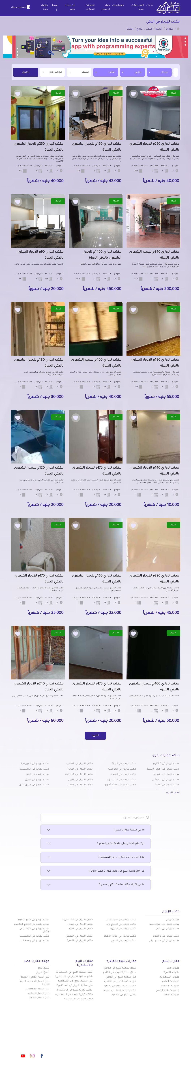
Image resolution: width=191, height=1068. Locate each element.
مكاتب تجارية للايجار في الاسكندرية (74, 994)
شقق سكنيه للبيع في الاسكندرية (74, 972)
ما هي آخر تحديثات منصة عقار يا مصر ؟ (96, 885)
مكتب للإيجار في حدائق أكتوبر (120, 785)
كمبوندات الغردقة (170, 986)
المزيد (95, 735)
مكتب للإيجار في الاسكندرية (78, 920)
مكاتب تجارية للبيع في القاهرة (120, 986)
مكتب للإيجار (173, 920)
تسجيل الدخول (21, 7)
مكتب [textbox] (111, 72)
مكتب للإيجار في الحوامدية (122, 769)
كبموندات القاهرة (171, 981)
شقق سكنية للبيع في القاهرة (120, 968)
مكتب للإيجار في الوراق (37, 780)
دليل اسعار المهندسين (37, 989)
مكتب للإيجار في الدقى (167, 929)
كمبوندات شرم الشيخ (168, 990)
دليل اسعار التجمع (39, 998)
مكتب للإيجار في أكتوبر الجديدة (163, 769)
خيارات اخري (52, 72)
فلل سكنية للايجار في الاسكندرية (75, 985)
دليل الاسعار (106, 7)
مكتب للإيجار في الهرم (37, 774)
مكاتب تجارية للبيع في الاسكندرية (75, 990)
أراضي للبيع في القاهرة (124, 995)
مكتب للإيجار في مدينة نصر (121, 920)
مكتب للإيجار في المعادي (79, 936)
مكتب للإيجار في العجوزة (79, 769)
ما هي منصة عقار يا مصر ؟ (96, 830)
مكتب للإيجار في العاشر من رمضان (34, 930)
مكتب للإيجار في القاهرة (80, 941)
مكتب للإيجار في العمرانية (79, 774)
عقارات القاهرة (172, 972)
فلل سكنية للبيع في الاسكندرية (75, 981)
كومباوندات (118, 5)
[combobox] (159, 72)
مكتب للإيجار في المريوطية (35, 764)
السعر (79, 72)
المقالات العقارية (90, 7)
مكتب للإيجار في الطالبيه (79, 764)
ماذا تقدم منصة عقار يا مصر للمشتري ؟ (96, 857)
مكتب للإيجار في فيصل (80, 785)
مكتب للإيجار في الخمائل (123, 774)
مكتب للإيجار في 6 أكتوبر (166, 764)
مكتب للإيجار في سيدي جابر (164, 941)
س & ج (54, 7)
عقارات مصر (173, 968)
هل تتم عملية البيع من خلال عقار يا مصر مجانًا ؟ (96, 871)
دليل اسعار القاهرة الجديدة (35, 977)
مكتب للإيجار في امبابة (167, 785)
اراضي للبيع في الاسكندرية (78, 999)
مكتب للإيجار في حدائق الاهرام (120, 936)
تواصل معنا (44, 7)
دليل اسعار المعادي (39, 993)
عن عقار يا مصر (70, 7)
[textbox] (173, 72)
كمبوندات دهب (172, 995)
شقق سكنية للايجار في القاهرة (119, 972)
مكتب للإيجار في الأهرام (166, 774)
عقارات (149, 5)
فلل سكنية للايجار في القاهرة (120, 981)
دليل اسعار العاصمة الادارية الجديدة (34, 983)
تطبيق (25, 72)
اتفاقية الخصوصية (72, 1045)
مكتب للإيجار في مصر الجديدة (33, 920)
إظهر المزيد (173, 793)
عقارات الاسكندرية (170, 977)
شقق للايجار (43, 972)
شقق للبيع (43, 968)
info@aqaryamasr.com (38, 1040)
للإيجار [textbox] (164, 72)
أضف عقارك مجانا (137, 7)
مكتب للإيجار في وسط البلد (34, 941)
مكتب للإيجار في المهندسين (34, 769)
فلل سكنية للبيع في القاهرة (120, 977)
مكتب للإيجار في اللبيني (80, 780)
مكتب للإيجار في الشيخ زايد (121, 780)
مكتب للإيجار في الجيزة (124, 764)
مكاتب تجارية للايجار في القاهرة (119, 990)
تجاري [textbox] (138, 72)
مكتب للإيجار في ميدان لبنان (34, 785)
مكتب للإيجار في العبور (124, 941)
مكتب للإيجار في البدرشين (165, 780)
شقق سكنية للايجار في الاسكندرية (74, 977)
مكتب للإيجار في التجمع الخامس (31, 924)
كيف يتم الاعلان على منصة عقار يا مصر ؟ (96, 844)
